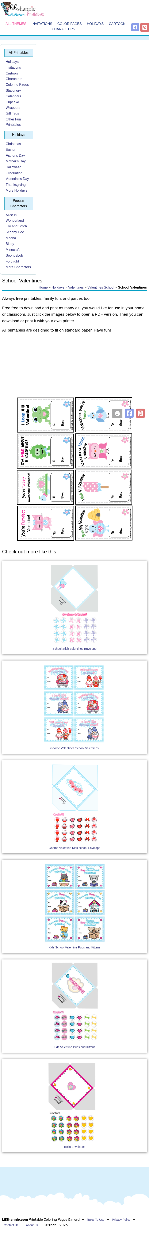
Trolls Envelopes (74, 1147)
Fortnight (12, 261)
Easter (10, 149)
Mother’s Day (16, 161)
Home (43, 287)
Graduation (14, 173)
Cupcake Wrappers (13, 104)
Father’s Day (15, 155)
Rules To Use (95, 1219)
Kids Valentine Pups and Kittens (74, 1047)
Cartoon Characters (14, 76)
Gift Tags (12, 113)
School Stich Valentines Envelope (74, 648)
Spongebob (14, 255)
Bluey (10, 244)
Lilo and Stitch (16, 226)
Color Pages (69, 24)
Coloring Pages (17, 84)
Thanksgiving (16, 185)
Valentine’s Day (17, 179)
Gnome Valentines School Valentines (74, 748)
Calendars (13, 96)
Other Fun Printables (13, 122)
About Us (32, 1225)
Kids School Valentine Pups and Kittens (74, 947)
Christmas (13, 144)
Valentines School (100, 287)
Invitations (41, 24)
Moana (11, 238)
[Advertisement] (74, 370)
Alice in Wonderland (15, 217)
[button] (129, 413)
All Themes (15, 24)
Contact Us (11, 1225)
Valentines (76, 287)
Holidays (95, 24)
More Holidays (16, 190)
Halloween (14, 167)
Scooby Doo (15, 232)
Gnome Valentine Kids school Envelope (74, 848)
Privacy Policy (121, 1219)
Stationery (13, 90)
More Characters (18, 267)
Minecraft (13, 250)
